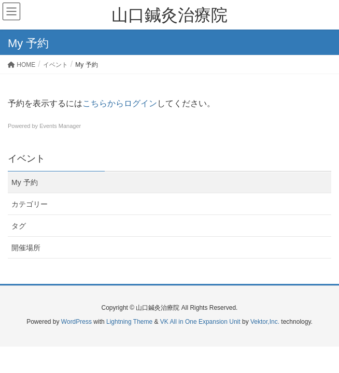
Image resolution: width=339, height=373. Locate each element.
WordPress (76, 321)
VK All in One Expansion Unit (200, 321)
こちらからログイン (119, 103)
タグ (18, 226)
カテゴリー (29, 204)
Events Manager (60, 126)
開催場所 (25, 247)
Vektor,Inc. (264, 321)
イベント (26, 158)
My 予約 (24, 182)
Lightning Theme (129, 321)
